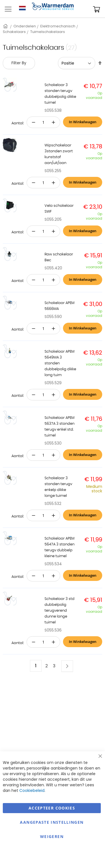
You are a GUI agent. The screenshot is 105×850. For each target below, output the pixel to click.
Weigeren (52, 836)
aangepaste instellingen (51, 822)
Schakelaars (14, 31)
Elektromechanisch (57, 26)
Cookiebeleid (32, 790)
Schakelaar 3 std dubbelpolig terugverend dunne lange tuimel (59, 610)
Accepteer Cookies (52, 808)
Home (6, 26)
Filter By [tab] (18, 63)
